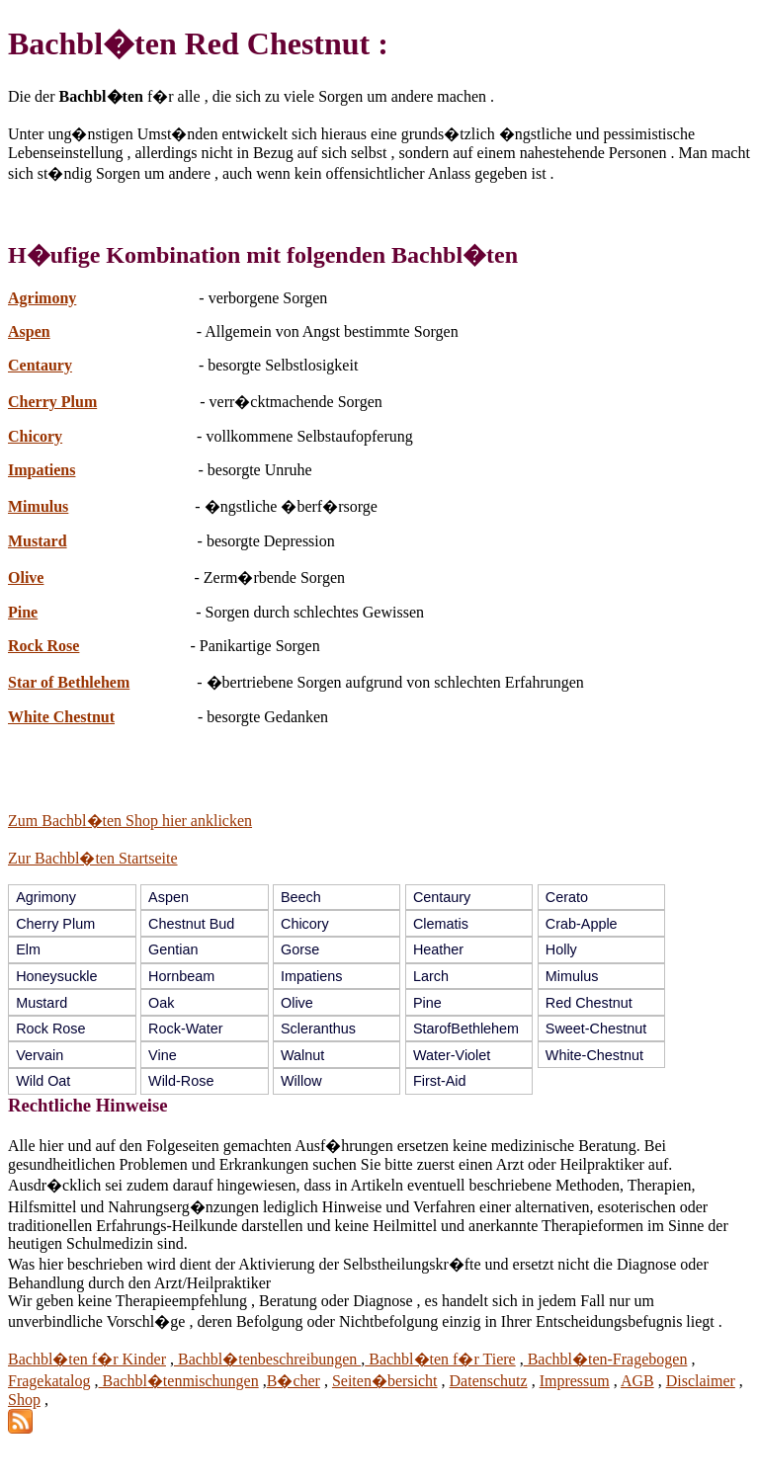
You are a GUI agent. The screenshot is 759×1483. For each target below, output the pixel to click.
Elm (28, 949)
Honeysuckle (56, 976)
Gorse (300, 949)
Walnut (302, 1055)
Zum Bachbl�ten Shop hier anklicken (130, 820)
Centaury (40, 365)
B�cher (293, 1380)
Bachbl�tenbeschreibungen (267, 1359)
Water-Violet (451, 1055)
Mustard (37, 541)
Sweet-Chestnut (596, 1028)
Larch (431, 976)
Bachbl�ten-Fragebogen (606, 1359)
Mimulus (38, 506)
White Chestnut (61, 716)
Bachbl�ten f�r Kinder (87, 1359)
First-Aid (439, 1081)
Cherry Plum (52, 401)
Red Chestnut (589, 1003)
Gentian (173, 949)
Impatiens (41, 469)
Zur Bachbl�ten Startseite (93, 858)
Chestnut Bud (191, 924)
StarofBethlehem (466, 1028)
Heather (438, 949)
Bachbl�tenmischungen (179, 1380)
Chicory (35, 436)
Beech (301, 897)
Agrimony (42, 297)
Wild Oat (43, 1081)
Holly (561, 949)
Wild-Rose (180, 1081)
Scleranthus (318, 1028)
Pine (23, 612)
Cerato (567, 897)
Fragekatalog (49, 1380)
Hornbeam (181, 976)
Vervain (39, 1055)
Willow (301, 1081)
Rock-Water (185, 1028)
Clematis (440, 924)
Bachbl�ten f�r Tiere (440, 1359)
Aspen (29, 331)
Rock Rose (43, 645)
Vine (162, 1055)
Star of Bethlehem (68, 682)
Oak (161, 1003)
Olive (25, 577)
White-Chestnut (594, 1055)
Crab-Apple (582, 924)
